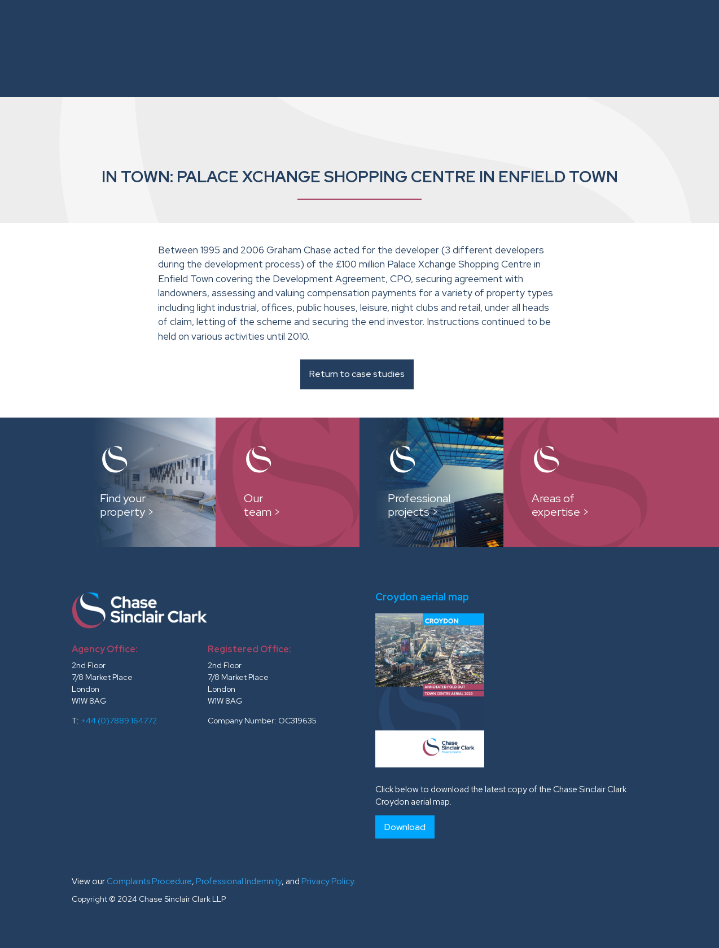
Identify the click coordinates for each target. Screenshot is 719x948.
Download (405, 827)
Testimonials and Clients (600, 27)
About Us (225, 27)
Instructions (293, 27)
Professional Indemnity (239, 881)
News (689, 27)
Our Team (373, 27)
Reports (503, 27)
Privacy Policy (327, 881)
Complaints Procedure (149, 881)
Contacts (677, 70)
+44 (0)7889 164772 (119, 721)
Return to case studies (357, 374)
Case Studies (439, 27)
